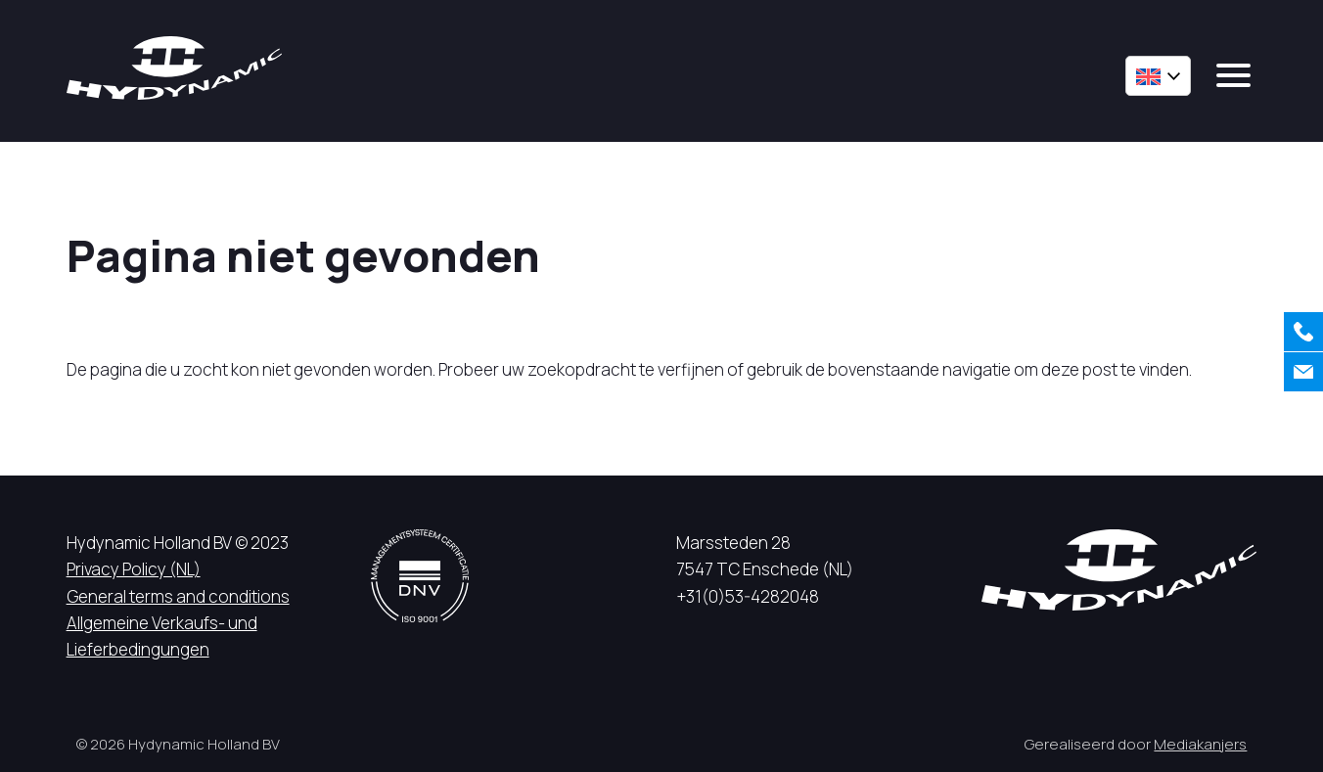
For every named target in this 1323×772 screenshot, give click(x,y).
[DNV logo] (420, 575)
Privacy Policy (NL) (134, 569)
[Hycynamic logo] (174, 68)
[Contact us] (1303, 371)
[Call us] (1303, 331)
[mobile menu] (1233, 75)
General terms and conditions (178, 596)
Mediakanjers (1200, 744)
